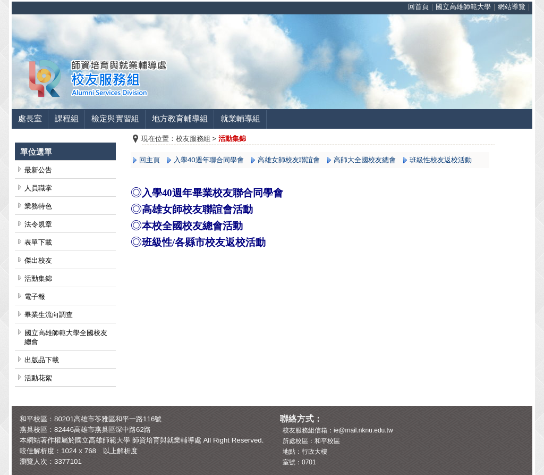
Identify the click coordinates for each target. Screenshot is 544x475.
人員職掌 (38, 188)
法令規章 (38, 224)
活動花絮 (38, 378)
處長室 (30, 118)
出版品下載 (41, 360)
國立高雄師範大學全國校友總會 (65, 337)
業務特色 (38, 206)
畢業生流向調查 (48, 315)
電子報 (34, 297)
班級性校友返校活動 (441, 160)
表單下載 (38, 242)
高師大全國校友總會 (365, 160)
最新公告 (38, 170)
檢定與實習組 (115, 118)
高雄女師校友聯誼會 (289, 160)
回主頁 (149, 160)
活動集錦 (38, 278)
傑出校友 (38, 260)
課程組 (67, 118)
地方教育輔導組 (180, 118)
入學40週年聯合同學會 (209, 160)
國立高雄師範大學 (463, 7)
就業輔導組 (240, 118)
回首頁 (418, 7)
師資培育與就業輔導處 (166, 440)
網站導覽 (511, 7)
